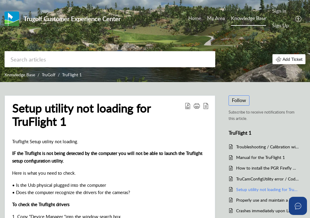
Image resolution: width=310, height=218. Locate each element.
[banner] (155, 41)
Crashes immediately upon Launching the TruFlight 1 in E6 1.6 (267, 210)
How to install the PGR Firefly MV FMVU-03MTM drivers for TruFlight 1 (267, 168)
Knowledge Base (248, 18)
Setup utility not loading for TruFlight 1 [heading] (81, 115)
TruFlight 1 (72, 75)
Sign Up (280, 25)
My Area (216, 18)
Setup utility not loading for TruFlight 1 (267, 189)
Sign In (279, 11)
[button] (298, 18)
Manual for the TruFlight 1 (260, 157)
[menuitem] (194, 19)
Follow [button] (239, 100)
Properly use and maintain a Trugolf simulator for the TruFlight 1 (267, 200)
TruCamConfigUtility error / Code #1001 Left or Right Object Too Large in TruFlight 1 (267, 179)
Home (194, 18)
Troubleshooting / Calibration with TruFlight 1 (267, 147)
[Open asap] (298, 206)
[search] (110, 59)
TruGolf (48, 75)
